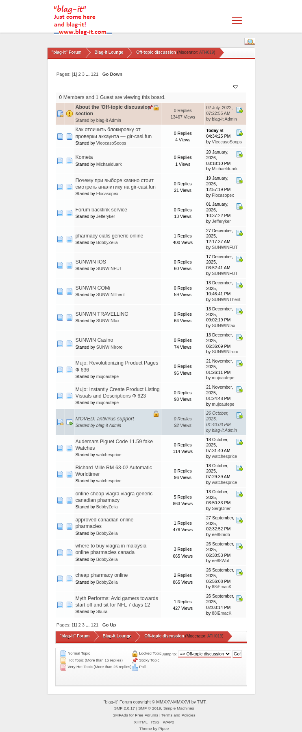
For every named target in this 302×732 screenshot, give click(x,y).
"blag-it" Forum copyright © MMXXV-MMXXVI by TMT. (155, 701)
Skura (102, 611)
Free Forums (146, 715)
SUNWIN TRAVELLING (102, 314)
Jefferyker (105, 216)
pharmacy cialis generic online (109, 236)
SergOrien (221, 508)
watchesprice (109, 454)
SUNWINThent (110, 294)
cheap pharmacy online (102, 575)
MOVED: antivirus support (105, 419)
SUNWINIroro (109, 347)
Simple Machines (178, 708)
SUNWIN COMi (93, 288)
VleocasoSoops (111, 143)
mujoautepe (107, 376)
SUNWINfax (107, 320)
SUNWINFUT (225, 247)
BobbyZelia (107, 242)
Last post (223, 86)
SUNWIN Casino (94, 340)
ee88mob (221, 534)
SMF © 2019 (149, 708)
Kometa (84, 157)
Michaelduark (109, 164)
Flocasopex (107, 193)
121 (95, 74)
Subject (87, 86)
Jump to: (169, 654)
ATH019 (206, 52)
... (88, 74)
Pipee (164, 728)
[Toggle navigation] (237, 20)
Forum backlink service (102, 210)
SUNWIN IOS (91, 262)
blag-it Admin (108, 120)
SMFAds (120, 715)
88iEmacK (221, 586)
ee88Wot (220, 560)
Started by (114, 86)
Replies (173, 86)
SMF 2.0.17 (124, 708)
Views (194, 86)
